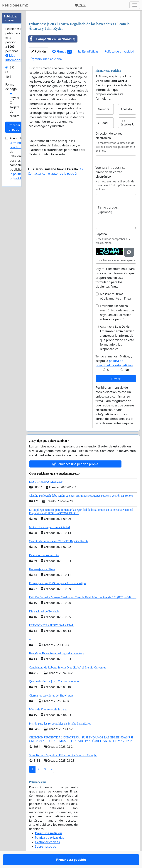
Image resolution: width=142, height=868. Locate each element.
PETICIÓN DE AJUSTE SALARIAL (51, 625)
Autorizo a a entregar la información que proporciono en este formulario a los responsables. (117, 338)
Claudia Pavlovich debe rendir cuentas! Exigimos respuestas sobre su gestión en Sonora (81, 495)
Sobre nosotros (45, 846)
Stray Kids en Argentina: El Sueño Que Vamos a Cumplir (63, 755)
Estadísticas (88, 51)
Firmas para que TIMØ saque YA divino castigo (57, 583)
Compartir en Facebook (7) (51, 39)
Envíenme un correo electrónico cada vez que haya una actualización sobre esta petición (117, 312)
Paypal (14, 98)
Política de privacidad (119, 51)
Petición (38, 51)
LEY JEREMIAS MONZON (46, 481)
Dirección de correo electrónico (109, 135)
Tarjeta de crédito (14, 111)
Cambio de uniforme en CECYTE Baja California (58, 541)
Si (108, 370)
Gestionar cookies (47, 842)
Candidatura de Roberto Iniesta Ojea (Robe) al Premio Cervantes (67, 667)
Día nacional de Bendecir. (44, 611)
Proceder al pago (14, 127)
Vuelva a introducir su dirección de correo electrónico (111, 172)
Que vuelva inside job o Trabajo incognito (54, 681)
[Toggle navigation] (134, 5)
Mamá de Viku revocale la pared (48, 709)
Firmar (116, 379)
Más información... (15, 57)
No (127, 370)
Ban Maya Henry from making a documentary (56, 653)
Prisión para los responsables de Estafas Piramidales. (60, 723)
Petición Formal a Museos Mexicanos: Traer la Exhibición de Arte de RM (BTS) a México (82, 597)
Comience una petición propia (75, 464)
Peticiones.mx (15, 5)
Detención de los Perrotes (44, 555)
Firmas (62, 51)
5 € (12, 67)
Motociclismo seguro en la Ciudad (49, 527)
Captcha (101, 234)
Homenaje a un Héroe (42, 569)
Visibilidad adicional (46, 59)
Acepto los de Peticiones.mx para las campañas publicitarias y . (19, 158)
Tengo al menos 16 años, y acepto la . (114, 360)
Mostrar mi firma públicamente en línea (115, 296)
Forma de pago (11, 86)
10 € (8, 77)
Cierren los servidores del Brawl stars (51, 695)
